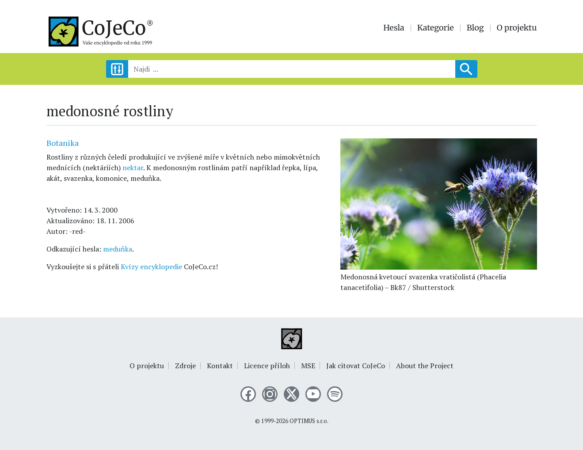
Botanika (62, 142)
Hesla (393, 27)
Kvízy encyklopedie (151, 266)
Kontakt (220, 365)
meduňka (117, 249)
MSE (308, 365)
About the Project (424, 365)
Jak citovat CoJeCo (355, 365)
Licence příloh (267, 365)
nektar (132, 167)
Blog (475, 27)
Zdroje (185, 365)
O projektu (517, 27)
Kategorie (435, 27)
